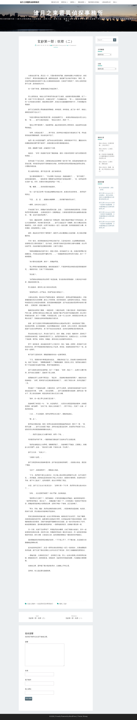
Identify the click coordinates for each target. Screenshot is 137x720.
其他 (114, 2)
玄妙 (65, 604)
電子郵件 (28, 680)
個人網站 (28, 689)
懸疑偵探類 (81, 2)
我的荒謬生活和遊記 (93, 2)
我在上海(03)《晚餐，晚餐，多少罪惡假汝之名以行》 (106, 169)
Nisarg (85, 716)
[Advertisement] (55, 62)
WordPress (72, 716)
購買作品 (63, 2)
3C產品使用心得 (106, 2)
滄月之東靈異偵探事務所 (29, 2)
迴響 (26, 642)
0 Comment (72, 45)
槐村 (60, 604)
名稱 (26, 671)
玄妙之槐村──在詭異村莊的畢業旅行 (40, 604)
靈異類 (72, 2)
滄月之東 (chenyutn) (59, 45)
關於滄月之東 (55, 2)
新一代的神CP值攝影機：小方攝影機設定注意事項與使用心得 (107, 156)
